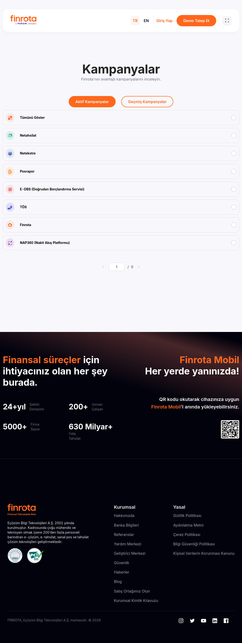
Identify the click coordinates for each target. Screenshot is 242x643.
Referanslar (124, 534)
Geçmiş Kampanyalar (147, 101)
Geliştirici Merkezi (129, 553)
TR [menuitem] (135, 20)
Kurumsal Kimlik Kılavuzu (136, 600)
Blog (118, 581)
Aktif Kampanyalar (92, 101)
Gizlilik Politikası (187, 515)
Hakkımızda (124, 515)
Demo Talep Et (196, 20)
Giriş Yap (164, 20)
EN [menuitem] (146, 20)
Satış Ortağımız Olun (132, 591)
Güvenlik (121, 562)
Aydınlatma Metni (188, 525)
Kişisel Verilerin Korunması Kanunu (203, 553)
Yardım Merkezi (127, 544)
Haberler (121, 572)
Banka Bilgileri (126, 525)
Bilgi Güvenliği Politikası (194, 544)
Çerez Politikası (186, 534)
